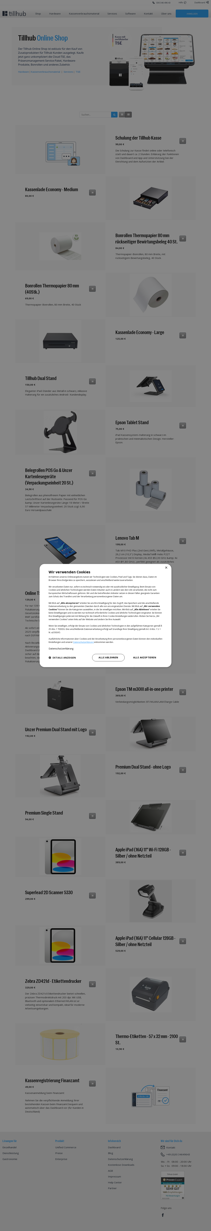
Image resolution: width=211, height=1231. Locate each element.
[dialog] (105, 615)
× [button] (166, 568)
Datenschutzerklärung (83, 642)
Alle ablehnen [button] (108, 657)
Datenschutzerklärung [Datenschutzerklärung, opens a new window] (61, 648)
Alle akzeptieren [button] (144, 657)
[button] (62, 657)
